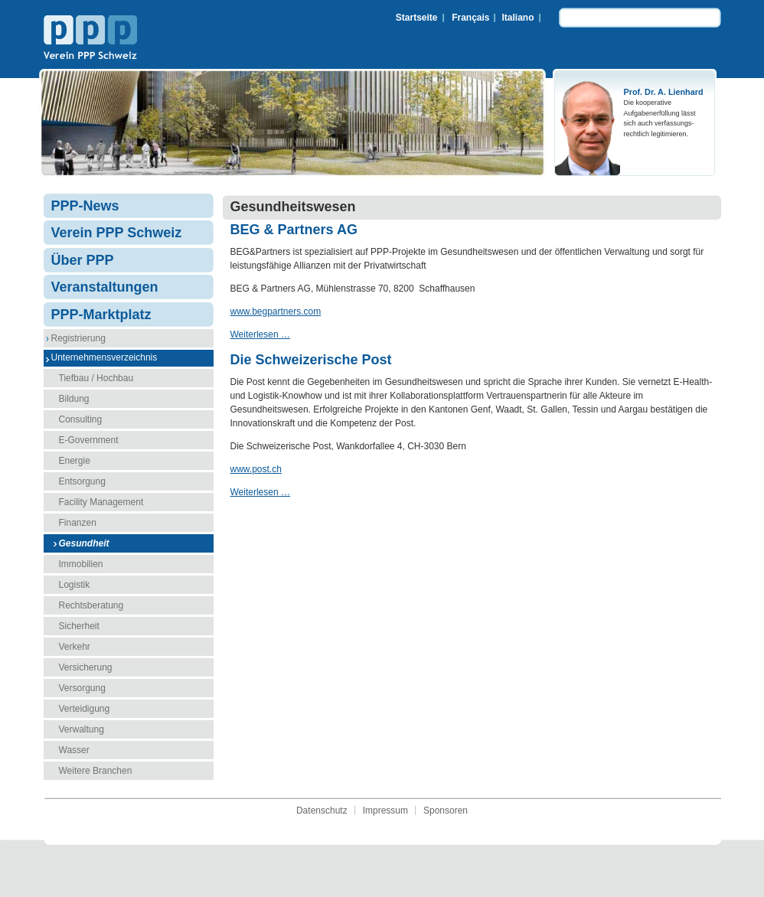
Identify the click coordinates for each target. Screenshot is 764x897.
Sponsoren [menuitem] (445, 810)
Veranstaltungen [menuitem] (104, 287)
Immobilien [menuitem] (81, 564)
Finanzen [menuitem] (77, 522)
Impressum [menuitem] (385, 810)
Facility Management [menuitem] (101, 502)
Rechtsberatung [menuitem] (91, 605)
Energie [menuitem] (74, 460)
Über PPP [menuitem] (82, 260)
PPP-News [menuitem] (85, 206)
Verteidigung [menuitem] (84, 708)
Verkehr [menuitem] (74, 646)
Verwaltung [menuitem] (81, 729)
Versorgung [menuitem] (82, 688)
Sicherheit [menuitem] (79, 626)
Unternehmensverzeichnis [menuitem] (104, 357)
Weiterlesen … (260, 334)
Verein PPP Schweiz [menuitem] (116, 232)
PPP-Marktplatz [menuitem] (101, 314)
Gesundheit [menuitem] (84, 543)
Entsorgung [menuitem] (82, 481)
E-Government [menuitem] (89, 440)
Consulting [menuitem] (81, 419)
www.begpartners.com (276, 311)
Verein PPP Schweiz (90, 39)
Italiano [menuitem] (517, 17)
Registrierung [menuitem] (78, 338)
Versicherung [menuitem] (86, 667)
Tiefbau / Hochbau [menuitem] (96, 378)
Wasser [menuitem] (74, 750)
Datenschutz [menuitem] (322, 810)
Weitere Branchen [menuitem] (95, 770)
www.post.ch (256, 469)
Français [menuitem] (470, 17)
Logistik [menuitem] (74, 584)
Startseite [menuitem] (417, 17)
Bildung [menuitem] (74, 398)
